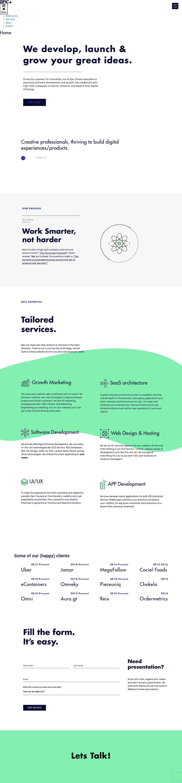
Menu (3, 8)
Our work (10, 19)
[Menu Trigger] (175, 6)
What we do (11, 16)
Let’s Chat (34, 102)
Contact (9, 26)
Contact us (41, 158)
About (8, 23)
